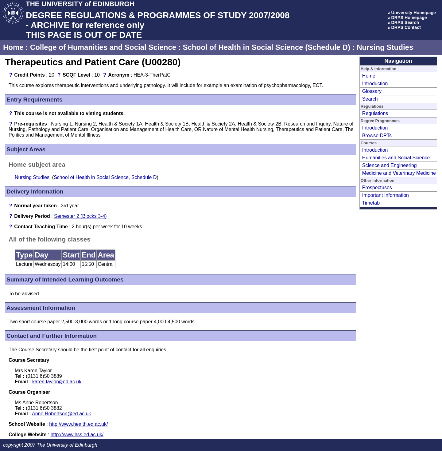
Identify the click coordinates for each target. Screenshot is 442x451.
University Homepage (413, 12)
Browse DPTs (377, 135)
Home (13, 47)
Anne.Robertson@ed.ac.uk (61, 413)
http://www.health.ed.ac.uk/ (78, 424)
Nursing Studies (385, 47)
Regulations (375, 113)
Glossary (372, 91)
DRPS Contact (406, 27)
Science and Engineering (389, 165)
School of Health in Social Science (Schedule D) (266, 47)
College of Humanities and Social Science (103, 47)
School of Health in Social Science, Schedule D (105, 177)
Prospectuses (377, 187)
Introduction (375, 83)
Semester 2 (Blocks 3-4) (80, 216)
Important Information (385, 195)
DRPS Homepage (409, 17)
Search (370, 99)
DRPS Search (405, 22)
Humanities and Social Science (396, 157)
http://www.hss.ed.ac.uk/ (77, 434)
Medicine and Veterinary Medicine (399, 173)
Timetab (371, 203)
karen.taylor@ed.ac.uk (56, 381)
